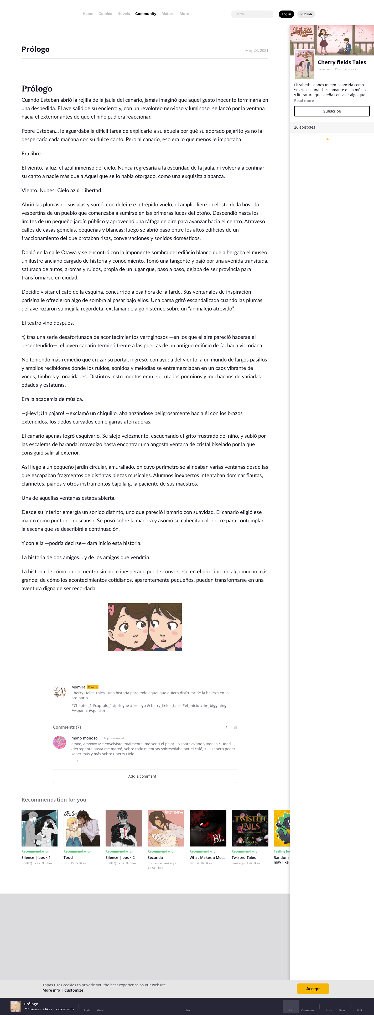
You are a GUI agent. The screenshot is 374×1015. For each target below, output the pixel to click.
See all (231, 727)
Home (88, 13)
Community (145, 13)
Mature (168, 13)
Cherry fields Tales (342, 62)
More (186, 13)
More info (51, 990)
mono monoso (84, 738)
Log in (286, 14)
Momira (78, 687)
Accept (313, 989)
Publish (306, 14)
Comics (105, 13)
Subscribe (332, 111)
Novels (123, 13)
